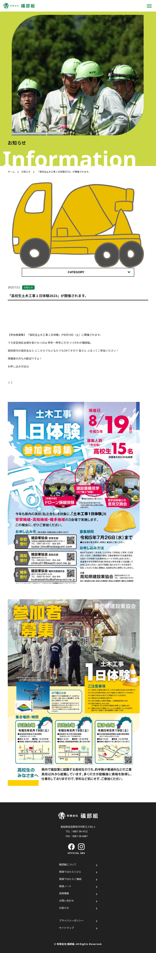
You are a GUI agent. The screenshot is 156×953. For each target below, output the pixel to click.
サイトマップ (66, 927)
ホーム (11, 171)
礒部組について (67, 864)
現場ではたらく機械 (70, 879)
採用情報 (64, 893)
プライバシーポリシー (71, 920)
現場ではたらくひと (70, 871)
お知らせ (26, 171)
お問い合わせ (66, 900)
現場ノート (65, 886)
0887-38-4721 (80, 831)
